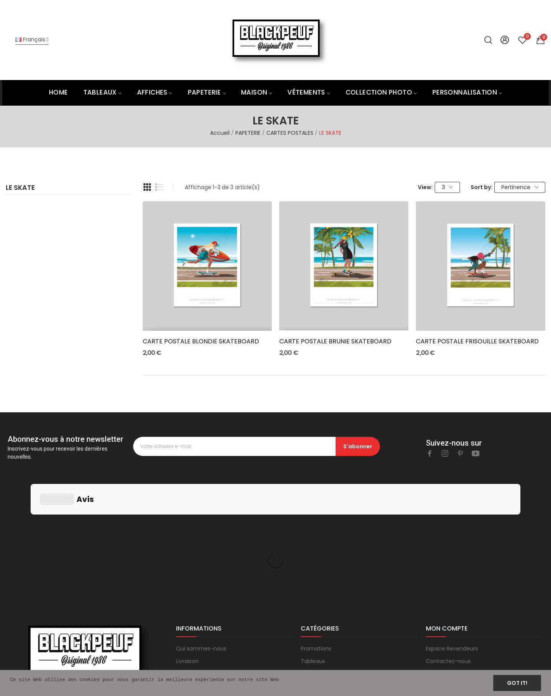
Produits (311, 571)
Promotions (316, 534)
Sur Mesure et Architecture (337, 608)
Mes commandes (449, 558)
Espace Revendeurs (452, 534)
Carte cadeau (319, 583)
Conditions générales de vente (217, 583)
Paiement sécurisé (201, 558)
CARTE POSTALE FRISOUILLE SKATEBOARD (477, 341)
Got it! (517, 683)
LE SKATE (20, 188)
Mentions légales (198, 571)
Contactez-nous (448, 546)
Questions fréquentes (205, 596)
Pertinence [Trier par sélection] (519, 187)
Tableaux (313, 546)
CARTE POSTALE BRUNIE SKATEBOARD (335, 341)
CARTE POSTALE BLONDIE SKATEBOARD (201, 341)
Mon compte (443, 571)
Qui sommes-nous (201, 534)
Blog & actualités (198, 608)
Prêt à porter (317, 596)
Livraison (187, 546)
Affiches (312, 558)
